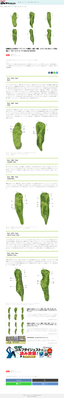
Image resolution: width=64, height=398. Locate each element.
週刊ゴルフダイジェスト (16, 55)
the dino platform (33, 396)
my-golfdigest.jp (9, 359)
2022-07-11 (13, 54)
